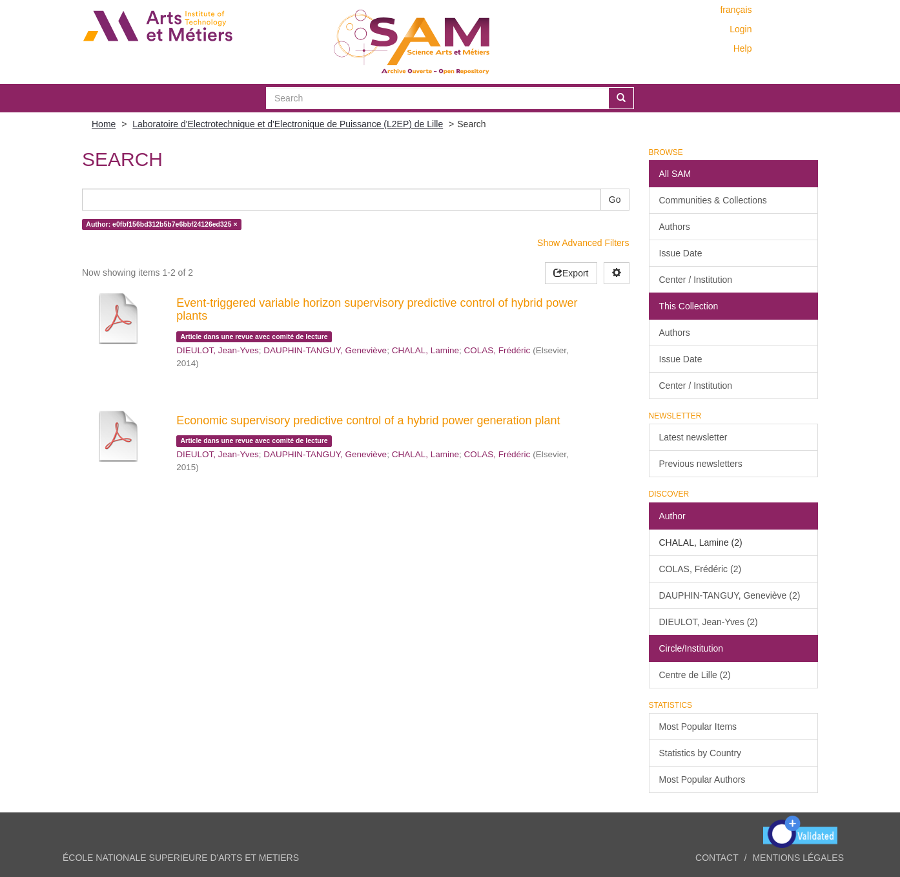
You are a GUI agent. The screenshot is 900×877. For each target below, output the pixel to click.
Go (615, 199)
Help (742, 48)
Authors (674, 227)
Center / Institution (696, 279)
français (736, 10)
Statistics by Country (700, 753)
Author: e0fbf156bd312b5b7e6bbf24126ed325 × (161, 224)
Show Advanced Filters (583, 243)
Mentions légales (798, 857)
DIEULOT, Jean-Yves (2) (708, 622)
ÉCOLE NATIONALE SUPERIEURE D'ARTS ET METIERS (181, 857)
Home (104, 124)
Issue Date (680, 253)
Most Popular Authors (702, 779)
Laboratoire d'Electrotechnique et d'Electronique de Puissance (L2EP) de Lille (287, 124)
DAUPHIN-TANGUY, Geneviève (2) (730, 595)
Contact (717, 857)
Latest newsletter (693, 437)
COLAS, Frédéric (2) (700, 569)
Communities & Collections (713, 200)
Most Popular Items (698, 726)
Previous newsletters (700, 464)
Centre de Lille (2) (695, 675)
